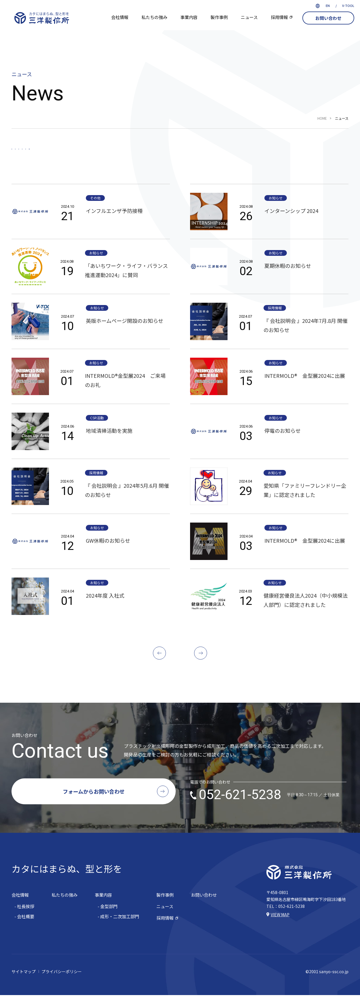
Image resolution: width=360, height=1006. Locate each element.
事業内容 (189, 17)
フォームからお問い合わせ (94, 802)
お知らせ (62, 154)
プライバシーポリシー (61, 982)
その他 (211, 154)
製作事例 (219, 17)
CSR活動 (176, 154)
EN (328, 5)
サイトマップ (24, 982)
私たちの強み (154, 17)
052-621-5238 (269, 806)
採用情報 (279, 17)
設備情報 (138, 154)
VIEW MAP (280, 925)
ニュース (249, 17)
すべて (26, 154)
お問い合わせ (328, 18)
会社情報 (119, 17)
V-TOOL (348, 5)
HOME (322, 118)
